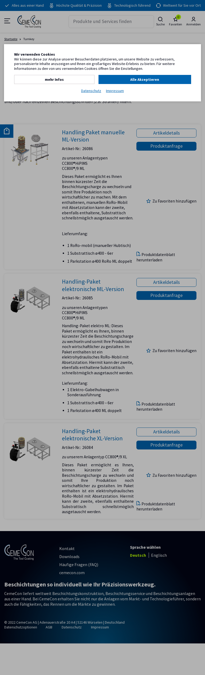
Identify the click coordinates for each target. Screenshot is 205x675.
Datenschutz (91, 90)
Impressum (115, 90)
